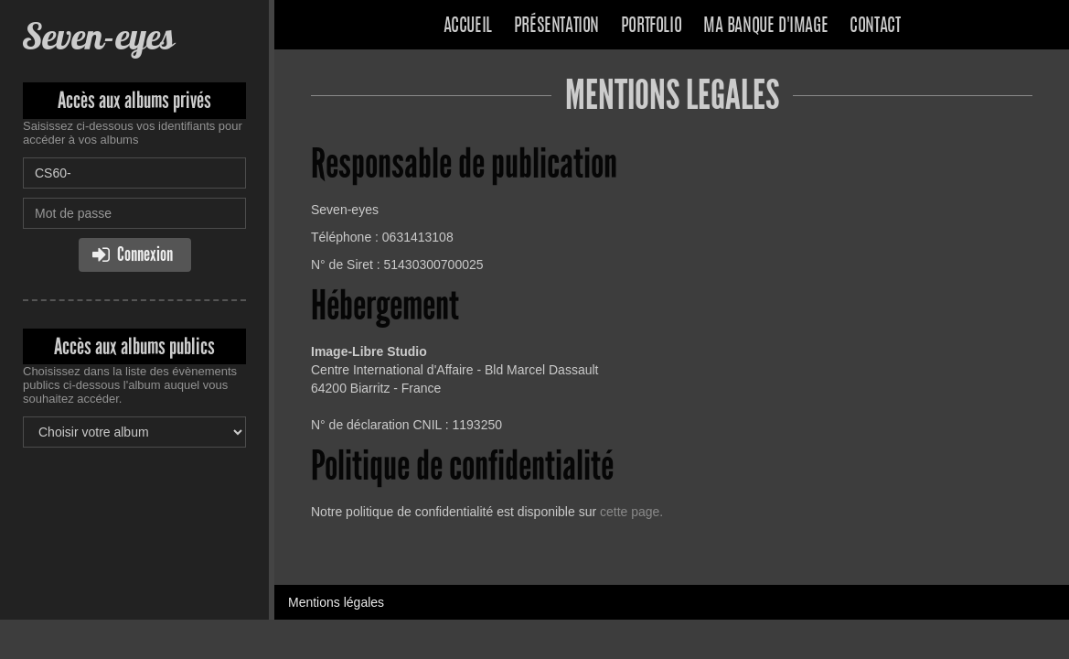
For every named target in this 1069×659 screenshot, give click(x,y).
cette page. (631, 511)
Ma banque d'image (765, 26)
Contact (875, 26)
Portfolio (651, 26)
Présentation (556, 26)
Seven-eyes (98, 36)
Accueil (468, 26)
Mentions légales (336, 602)
